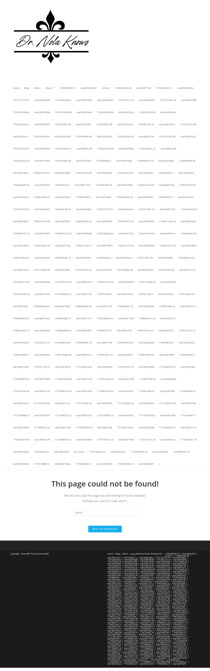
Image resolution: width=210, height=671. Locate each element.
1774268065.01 (131, 663)
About (125, 553)
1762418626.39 (147, 565)
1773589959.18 (147, 662)
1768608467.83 (147, 620)
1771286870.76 (114, 648)
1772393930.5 (113, 660)
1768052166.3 (113, 616)
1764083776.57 (130, 579)
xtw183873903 (131, 593)
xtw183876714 (131, 620)
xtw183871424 (147, 622)
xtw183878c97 (146, 626)
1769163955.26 (130, 626)
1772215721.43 (131, 658)
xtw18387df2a (130, 608)
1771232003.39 (164, 646)
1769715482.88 (114, 632)
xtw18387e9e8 (163, 662)
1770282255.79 (179, 636)
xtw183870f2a (130, 636)
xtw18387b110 (179, 654)
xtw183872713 (180, 622)
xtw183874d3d (179, 658)
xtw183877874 (163, 601)
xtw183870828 (131, 559)
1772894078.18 (114, 662)
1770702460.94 (180, 640)
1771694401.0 (113, 652)
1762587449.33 (131, 567)
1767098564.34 (130, 606)
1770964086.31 (146, 644)
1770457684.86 (163, 638)
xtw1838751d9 (162, 652)
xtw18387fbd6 (163, 597)
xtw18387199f (163, 628)
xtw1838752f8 (130, 604)
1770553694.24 (114, 640)
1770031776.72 (162, 634)
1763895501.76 (146, 577)
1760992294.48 (182, 555)
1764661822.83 (114, 585)
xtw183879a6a (162, 604)
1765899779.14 (114, 597)
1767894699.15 (131, 614)
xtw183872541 (180, 646)
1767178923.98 (163, 606)
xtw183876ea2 (180, 595)
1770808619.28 (131, 642)
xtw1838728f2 (146, 650)
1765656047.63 (180, 593)
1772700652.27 (157, 660)
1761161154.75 (163, 557)
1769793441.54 (147, 632)
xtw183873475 (147, 567)
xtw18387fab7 (179, 642)
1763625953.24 (131, 575)
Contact (168, 555)
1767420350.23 (179, 608)
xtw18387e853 (114, 591)
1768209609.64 (179, 616)
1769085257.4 (179, 624)
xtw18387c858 (163, 636)
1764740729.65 (147, 585)
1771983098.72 (163, 654)
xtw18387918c (130, 648)
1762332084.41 (114, 565)
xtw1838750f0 (178, 587)
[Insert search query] (105, 512)
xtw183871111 (114, 622)
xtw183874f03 (163, 624)
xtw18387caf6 (113, 654)
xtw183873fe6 (178, 606)
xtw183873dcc (173, 660)
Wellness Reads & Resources (149, 553)
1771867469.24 (179, 652)
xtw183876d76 (163, 585)
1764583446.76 (162, 583)
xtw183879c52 (147, 571)
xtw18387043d (147, 642)
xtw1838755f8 (163, 608)
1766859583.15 (114, 604)
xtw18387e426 (163, 640)
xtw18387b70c (179, 579)
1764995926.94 (162, 587)
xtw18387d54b (131, 569)
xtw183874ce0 (130, 628)
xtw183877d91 (131, 597)
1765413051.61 (163, 591)
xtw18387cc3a (146, 563)
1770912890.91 (114, 644)
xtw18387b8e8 (147, 610)
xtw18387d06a (146, 557)
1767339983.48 (147, 608)
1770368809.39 (130, 638)
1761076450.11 (130, 557)
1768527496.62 (114, 620)
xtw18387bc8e (180, 618)
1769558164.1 (130, 630)
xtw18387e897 (146, 587)
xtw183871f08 (146, 575)
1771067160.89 (179, 644)
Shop (133, 554)
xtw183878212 (163, 648)
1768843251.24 (164, 622)
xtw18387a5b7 (188, 553)
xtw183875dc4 (146, 606)
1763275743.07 (163, 571)
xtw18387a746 (114, 575)
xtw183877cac (146, 658)
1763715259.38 (163, 575)
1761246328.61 (114, 559)
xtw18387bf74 (130, 632)
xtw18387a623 (180, 610)
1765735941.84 (131, 595)
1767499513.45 (131, 610)
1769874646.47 (179, 632)
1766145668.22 (180, 597)
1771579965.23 (131, 650)
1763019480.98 (147, 569)
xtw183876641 (164, 612)
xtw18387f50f (130, 644)
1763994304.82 (179, 577)
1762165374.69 (163, 563)
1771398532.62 (180, 648)
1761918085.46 (180, 561)
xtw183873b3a (131, 624)
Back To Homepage (105, 528)
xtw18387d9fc (113, 638)
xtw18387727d (114, 650)
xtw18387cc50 (113, 626)
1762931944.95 (114, 569)
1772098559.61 (147, 656)
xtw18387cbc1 (179, 567)
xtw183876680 (179, 583)
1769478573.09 (180, 628)
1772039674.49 (114, 656)
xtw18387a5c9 (162, 644)
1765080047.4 (113, 589)
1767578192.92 (164, 610)
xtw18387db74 (131, 612)
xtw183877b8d (146, 638)
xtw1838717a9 (147, 614)
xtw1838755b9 (179, 571)
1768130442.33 (146, 616)
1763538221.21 (180, 573)
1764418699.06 (178, 581)
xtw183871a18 (114, 610)
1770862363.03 (164, 642)
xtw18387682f (146, 603)
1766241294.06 (130, 599)
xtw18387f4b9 (113, 634)
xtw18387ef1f (130, 581)
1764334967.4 (145, 581)
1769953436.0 (129, 634)
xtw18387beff (179, 663)
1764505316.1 (130, 583)
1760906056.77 (172, 553)
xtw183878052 (147, 579)
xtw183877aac (163, 620)
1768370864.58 (131, 618)
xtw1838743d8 (146, 654)
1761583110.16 (164, 559)
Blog (118, 553)
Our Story (143, 660)
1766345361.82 (163, 599)
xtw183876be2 (164, 573)
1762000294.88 (131, 563)
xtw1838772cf (113, 557)
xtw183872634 (114, 603)
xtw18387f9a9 (162, 616)
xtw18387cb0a (146, 630)
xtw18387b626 (179, 626)
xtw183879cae (146, 599)
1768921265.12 (114, 624)
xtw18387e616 (129, 589)
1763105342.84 (180, 569)
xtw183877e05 (114, 658)
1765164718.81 (146, 589)
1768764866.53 (131, 622)
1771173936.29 (131, 646)
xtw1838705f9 (163, 565)
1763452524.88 (147, 573)
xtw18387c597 (163, 569)
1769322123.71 (114, 628)
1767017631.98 (179, 604)
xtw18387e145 (114, 642)
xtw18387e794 (131, 640)
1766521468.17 (147, 601)
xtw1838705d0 (129, 652)
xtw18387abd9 (114, 630)
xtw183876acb (178, 630)
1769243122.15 (163, 626)
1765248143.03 (179, 589)
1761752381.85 (114, 561)
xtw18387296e (129, 616)
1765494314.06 (114, 593)
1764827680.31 (180, 585)
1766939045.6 (146, 604)
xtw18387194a (130, 601)
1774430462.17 (163, 663)
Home (110, 553)
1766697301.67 (131, 603)
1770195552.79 (147, 636)
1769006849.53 (147, 624)
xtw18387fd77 (163, 593)
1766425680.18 (114, 601)
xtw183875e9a (179, 563)
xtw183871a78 (130, 656)
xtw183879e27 (114, 587)
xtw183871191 (114, 646)
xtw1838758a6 (129, 577)
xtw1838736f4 (129, 660)
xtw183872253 (114, 583)
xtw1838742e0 (178, 614)
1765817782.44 (164, 595)
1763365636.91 (114, 573)
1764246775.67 (114, 581)
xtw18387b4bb (163, 561)
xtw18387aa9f (179, 603)
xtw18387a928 (162, 577)
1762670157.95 (163, 567)
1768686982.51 (180, 620)
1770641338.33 (147, 640)
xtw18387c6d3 (179, 650)
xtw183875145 (147, 618)
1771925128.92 (130, 654)
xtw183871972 (146, 583)
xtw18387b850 (147, 595)
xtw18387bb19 (178, 634)
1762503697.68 (179, 565)
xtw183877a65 (114, 614)
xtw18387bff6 (113, 606)
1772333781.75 (163, 658)
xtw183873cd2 (147, 663)
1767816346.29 (180, 612)
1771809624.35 (146, 652)
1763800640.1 (113, 577)
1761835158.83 (147, 561)
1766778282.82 (163, 603)
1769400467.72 (147, 628)
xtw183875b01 (147, 646)
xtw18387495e (114, 595)
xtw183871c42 (114, 599)
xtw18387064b (180, 559)
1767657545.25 (114, 612)
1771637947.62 (163, 650)
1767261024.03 (114, 608)
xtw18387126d (179, 638)
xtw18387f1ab (130, 585)
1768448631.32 (164, 618)
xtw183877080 (114, 618)
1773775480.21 (180, 662)
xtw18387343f (162, 589)
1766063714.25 (147, 597)
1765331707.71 (131, 591)
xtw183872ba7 (161, 581)
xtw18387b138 (131, 573)
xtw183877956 (145, 634)
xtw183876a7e (114, 567)
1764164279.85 (163, 579)
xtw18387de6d (179, 557)
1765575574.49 (147, 593)
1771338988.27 (147, 648)
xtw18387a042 (179, 599)
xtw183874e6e (114, 663)
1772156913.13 (180, 656)
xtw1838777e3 (180, 591)
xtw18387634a (130, 662)
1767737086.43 (147, 612)
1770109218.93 (114, 636)
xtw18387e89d (163, 656)
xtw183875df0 (130, 561)
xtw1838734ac (114, 579)
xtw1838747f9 (130, 565)
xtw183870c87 (179, 575)
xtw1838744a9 (114, 563)
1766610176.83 (180, 601)
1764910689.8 (130, 587)
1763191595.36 (130, 571)
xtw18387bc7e (114, 571)
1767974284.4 (162, 614)
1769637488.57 (162, 630)
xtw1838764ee (147, 591)
